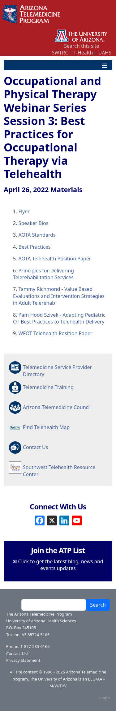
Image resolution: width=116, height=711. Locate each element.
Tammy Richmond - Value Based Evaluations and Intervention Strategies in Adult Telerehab (59, 296)
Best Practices (35, 246)
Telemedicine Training (48, 387)
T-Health (83, 52)
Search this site (81, 45)
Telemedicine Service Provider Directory (57, 370)
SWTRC (60, 52)
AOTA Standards (37, 234)
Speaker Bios (34, 223)
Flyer (24, 211)
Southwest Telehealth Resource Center (59, 470)
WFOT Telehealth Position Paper (55, 333)
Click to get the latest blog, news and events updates (60, 565)
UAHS (104, 52)
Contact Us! (17, 653)
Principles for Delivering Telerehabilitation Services (43, 274)
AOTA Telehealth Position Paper (55, 258)
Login (104, 698)
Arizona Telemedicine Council (57, 407)
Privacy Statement (23, 660)
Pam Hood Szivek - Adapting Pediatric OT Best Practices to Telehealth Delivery (59, 318)
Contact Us (35, 447)
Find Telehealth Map (46, 427)
